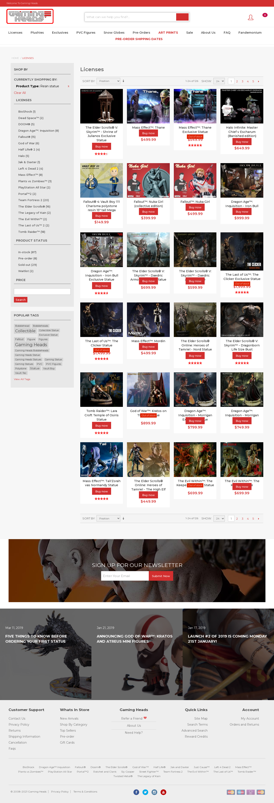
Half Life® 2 (29, 149)
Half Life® (159, 767)
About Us (208, 33)
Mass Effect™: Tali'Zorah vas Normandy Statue (102, 483)
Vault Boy (49, 368)
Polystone (20, 368)
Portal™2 (27, 193)
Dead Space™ (30, 118)
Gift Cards (67, 742)
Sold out (27, 264)
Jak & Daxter (29, 162)
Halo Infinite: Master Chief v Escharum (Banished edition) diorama (242, 134)
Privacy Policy (19, 724)
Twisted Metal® (123, 776)
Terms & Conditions (85, 791)
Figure (31, 339)
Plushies (37, 33)
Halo (23, 156)
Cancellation (18, 742)
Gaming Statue (53, 359)
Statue (35, 368)
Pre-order (27, 258)
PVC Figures (85, 33)
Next (258, 81)
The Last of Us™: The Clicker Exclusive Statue (242, 277)
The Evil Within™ (32, 219)
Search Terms (197, 724)
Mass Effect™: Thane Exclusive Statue (195, 130)
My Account (250, 718)
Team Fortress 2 (33, 200)
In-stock (27, 252)
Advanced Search (195, 730)
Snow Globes (114, 33)
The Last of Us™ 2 (33, 225)
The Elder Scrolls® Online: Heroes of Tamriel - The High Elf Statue (148, 487)
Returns (15, 730)
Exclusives (60, 33)
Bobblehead (22, 325)
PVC (39, 363)
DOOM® (26, 124)
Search (21, 299)
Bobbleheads (40, 325)
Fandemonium (250, 33)
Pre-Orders (141, 33)
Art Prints (168, 33)
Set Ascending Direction (124, 81)
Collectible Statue (49, 330)
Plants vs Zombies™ (35, 181)
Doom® (96, 767)
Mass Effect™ (30, 174)
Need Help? (134, 733)
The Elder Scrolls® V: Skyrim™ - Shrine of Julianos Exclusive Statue (101, 134)
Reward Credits (196, 736)
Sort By (88, 81)
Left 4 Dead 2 (30, 168)
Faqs (12, 748)
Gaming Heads (31, 344)
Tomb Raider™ (31, 231)
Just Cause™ (202, 767)
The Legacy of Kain (34, 212)
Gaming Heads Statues (28, 359)
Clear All (20, 93)
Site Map (201, 718)
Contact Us (17, 718)
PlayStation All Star (34, 187)
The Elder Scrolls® (34, 206)
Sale (189, 33)
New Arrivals (69, 718)
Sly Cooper (127, 771)
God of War (28, 143)
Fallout (19, 339)
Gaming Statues (24, 364)
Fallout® (27, 136)
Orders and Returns (244, 724)
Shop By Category (73, 724)
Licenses (15, 33)
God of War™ (140, 767)
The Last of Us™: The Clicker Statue (101, 343)
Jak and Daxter (179, 767)
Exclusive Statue (48, 335)
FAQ (227, 33)
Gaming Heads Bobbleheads (31, 350)
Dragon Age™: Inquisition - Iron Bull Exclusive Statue (101, 275)
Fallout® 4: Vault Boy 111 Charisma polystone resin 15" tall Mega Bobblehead (101, 208)
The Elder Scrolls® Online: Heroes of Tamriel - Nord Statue (195, 345)
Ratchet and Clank (104, 771)
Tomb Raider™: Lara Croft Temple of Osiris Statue (102, 415)
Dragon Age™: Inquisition (38, 130)
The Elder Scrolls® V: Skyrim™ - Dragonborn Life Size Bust (242, 345)
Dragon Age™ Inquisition (54, 767)
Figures (43, 339)
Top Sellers (68, 730)
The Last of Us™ (223, 771)
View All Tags (22, 379)
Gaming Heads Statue (27, 355)
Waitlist (25, 271)
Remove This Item (68, 86)
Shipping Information (24, 736)
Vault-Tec (20, 372)
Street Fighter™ (149, 771)
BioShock (27, 111)
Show (206, 81)
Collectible (25, 330)
